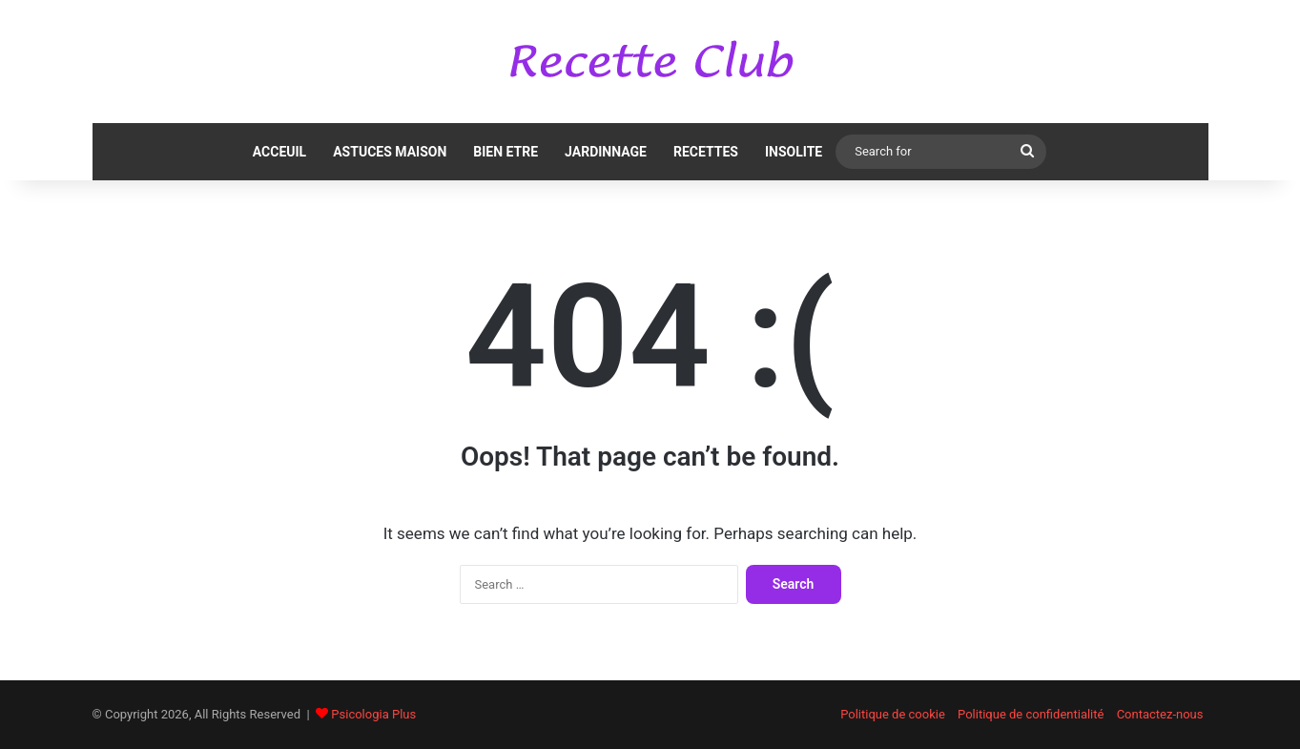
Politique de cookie (892, 714)
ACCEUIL (279, 151)
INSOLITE (793, 151)
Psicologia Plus (373, 714)
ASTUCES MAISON (389, 151)
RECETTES (705, 151)
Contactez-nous (1160, 714)
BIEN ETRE (505, 151)
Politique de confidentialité (1031, 714)
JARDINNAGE (606, 151)
